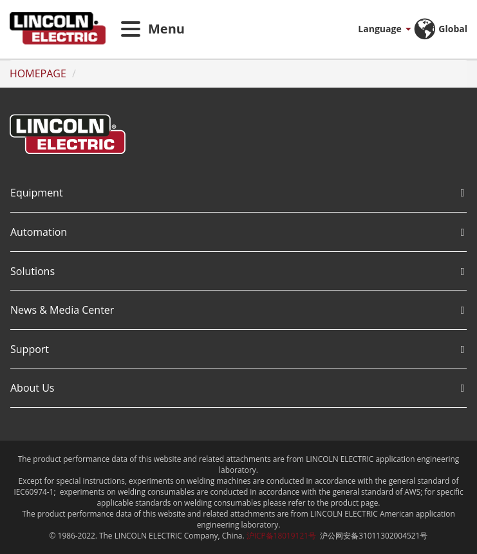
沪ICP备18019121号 (281, 535)
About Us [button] (237, 388)
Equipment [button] (237, 193)
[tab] (238, 194)
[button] (369, 29)
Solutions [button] (237, 271)
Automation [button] (237, 232)
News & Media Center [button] (237, 310)
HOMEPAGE (38, 73)
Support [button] (237, 349)
